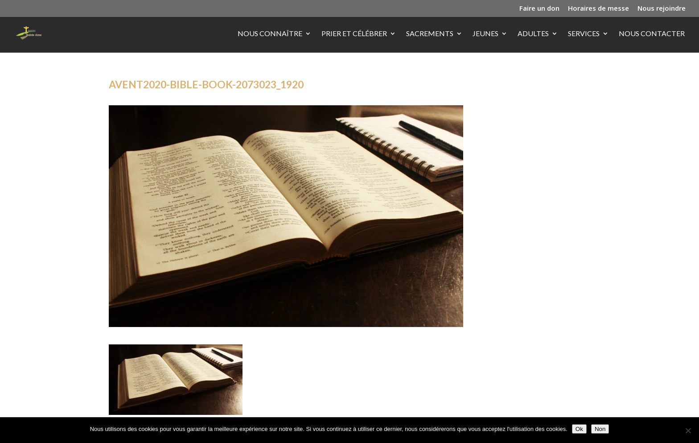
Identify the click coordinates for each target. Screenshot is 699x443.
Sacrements (429, 33)
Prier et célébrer (354, 33)
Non (600, 429)
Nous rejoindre (661, 8)
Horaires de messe (598, 8)
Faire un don (539, 8)
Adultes (533, 33)
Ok (579, 429)
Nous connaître (270, 33)
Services (584, 33)
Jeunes (485, 33)
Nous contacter (652, 33)
